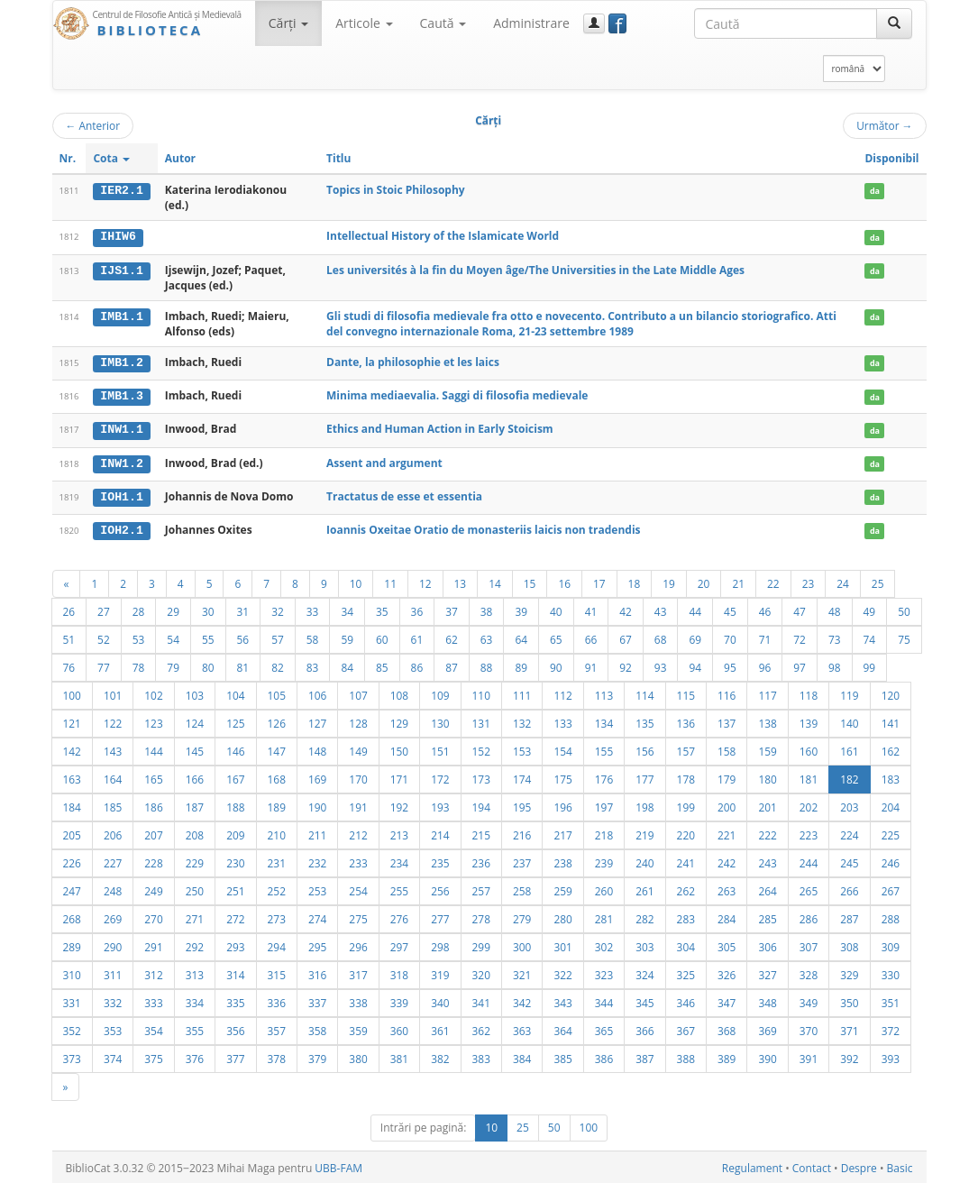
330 (891, 972)
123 (153, 720)
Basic (900, 1165)
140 (849, 720)
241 (686, 860)
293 (235, 944)
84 (347, 664)
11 (390, 580)
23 (808, 580)
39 (521, 608)
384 (522, 1056)
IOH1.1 (121, 495)
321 (522, 972)
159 (767, 748)
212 (358, 832)
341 (481, 1000)
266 (849, 888)
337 (317, 1000)
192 (399, 804)
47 (799, 608)
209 (235, 832)
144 (153, 748)
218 (604, 832)
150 (399, 748)
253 (317, 888)
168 (277, 776)
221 (727, 832)
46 (765, 608)
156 (644, 748)
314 (235, 972)
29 (173, 608)
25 (878, 580)
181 (809, 776)
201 (767, 804)
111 (522, 692)
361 (440, 1028)
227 (113, 860)
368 (727, 1028)
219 (644, 832)
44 (695, 608)
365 (604, 1028)
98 (834, 664)
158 (727, 748)
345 (644, 1000)
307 (809, 944)
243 (767, 860)
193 (440, 804)
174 (522, 776)
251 (235, 888)
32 (277, 608)
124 (195, 720)
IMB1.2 (121, 362)
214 (440, 832)
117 (767, 692)
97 (799, 664)
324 (644, 972)
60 (382, 636)
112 (562, 692)
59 (347, 636)
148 (317, 748)
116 (727, 692)
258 (522, 888)
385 (562, 1056)
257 (481, 888)
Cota (111, 158)
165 (153, 776)
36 (417, 608)
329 (849, 972)
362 (481, 1028)
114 (644, 692)
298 (440, 944)
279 (522, 916)
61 (417, 636)
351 (891, 1000)
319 (440, 972)
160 (809, 748)
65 (556, 636)
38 (486, 608)
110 (481, 692)
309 (891, 944)
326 (727, 972)
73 (834, 636)
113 (604, 692)
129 (399, 720)
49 (870, 608)
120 (891, 692)
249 (153, 888)
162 (891, 748)
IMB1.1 (121, 315)
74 (870, 636)
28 (139, 608)
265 (809, 888)
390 (767, 1056)
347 (727, 1000)
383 (481, 1056)
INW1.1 (121, 428)
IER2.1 (121, 190)
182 (849, 776)
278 (481, 916)
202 (809, 804)
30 (208, 608)
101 (113, 692)
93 (660, 664)
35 (382, 608)
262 (686, 888)
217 (562, 832)
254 (358, 888)
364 (562, 1028)
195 (522, 804)
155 (604, 748)
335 (235, 1000)
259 (562, 888)
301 (562, 944)
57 (277, 636)
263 (727, 888)
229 (195, 860)
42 (625, 608)
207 (153, 832)
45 (730, 608)
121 (72, 720)
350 (849, 1000)
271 (195, 916)
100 (72, 692)
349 (809, 1000)
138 (767, 720)
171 (399, 776)
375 (153, 1056)
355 (195, 1028)
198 (644, 804)
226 (72, 860)
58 (312, 636)
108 (399, 692)
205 (72, 832)
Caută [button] (443, 23)
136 (686, 720)
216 (522, 832)
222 (767, 832)
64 (521, 636)
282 (644, 916)
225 (891, 832)
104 (235, 692)
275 (358, 916)
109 (440, 692)
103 (195, 692)
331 (72, 1000)
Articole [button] (363, 23)
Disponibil (891, 158)
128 (358, 720)
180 (767, 776)
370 (809, 1028)
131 (481, 720)
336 (277, 1000)
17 (599, 580)
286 (809, 916)
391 (809, 1056)
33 (312, 608)
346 (686, 1000)
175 (562, 776)
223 (809, 832)
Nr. (68, 158)
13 (460, 580)
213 (399, 832)
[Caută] (894, 23)
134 (604, 720)
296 (358, 944)
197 (604, 804)
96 (765, 664)
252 (277, 888)
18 (634, 580)
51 (69, 636)
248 (113, 888)
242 (727, 860)
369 (767, 1028)
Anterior (93, 125)
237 (522, 860)
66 (591, 636)
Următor (884, 125)
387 (644, 1056)
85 (382, 664)
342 (522, 1000)
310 (72, 972)
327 (767, 972)
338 (358, 1000)
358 (317, 1028)
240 (644, 860)
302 (604, 944)
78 (139, 664)
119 (849, 692)
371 (849, 1028)
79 (173, 664)
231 (277, 860)
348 (767, 1000)
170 (358, 776)
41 (591, 608)
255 (399, 888)
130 (440, 720)
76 (69, 664)
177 (644, 776)
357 (277, 1028)
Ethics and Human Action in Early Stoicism (439, 428)
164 (113, 776)
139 (809, 720)
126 (277, 720)
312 (153, 972)
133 (562, 720)
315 (277, 972)
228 (153, 860)
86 (417, 664)
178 (686, 776)
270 (153, 916)
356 (235, 1028)
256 (440, 888)
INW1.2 (121, 462)
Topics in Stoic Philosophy (395, 189)
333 (153, 1000)
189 (277, 804)
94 (695, 664)
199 (686, 804)
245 (849, 860)
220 (686, 832)
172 (440, 776)
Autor (180, 158)
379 (317, 1056)
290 (113, 944)
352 (72, 1028)
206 (113, 832)
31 (243, 608)
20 (704, 580)
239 (604, 860)
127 (317, 720)
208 (195, 832)
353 (113, 1028)
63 (486, 636)
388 (686, 1056)
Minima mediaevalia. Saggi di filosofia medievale (457, 395)
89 (521, 664)
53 (139, 636)
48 (834, 608)
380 (358, 1056)
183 (891, 776)
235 (440, 860)
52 (103, 636)
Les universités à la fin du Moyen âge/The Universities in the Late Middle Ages (535, 269)
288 (891, 916)
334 (195, 1000)
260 (604, 888)
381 (399, 1056)
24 (842, 580)
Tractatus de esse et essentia (404, 494)
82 (277, 664)
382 (440, 1056)
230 (235, 860)
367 (686, 1028)
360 (399, 1028)
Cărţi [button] (288, 23)
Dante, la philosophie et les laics (412, 362)
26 (69, 608)
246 (891, 860)
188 (235, 804)
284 (727, 916)
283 (686, 916)
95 (730, 664)
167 (235, 776)
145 (195, 748)
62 (451, 636)
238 (562, 860)
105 (277, 692)
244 (809, 860)
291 (153, 944)
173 (481, 776)
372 (891, 1028)
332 (113, 1000)
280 (562, 916)
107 (358, 692)
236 (481, 860)
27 (103, 608)
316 (317, 972)
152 (481, 748)
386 (604, 1056)
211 (317, 832)
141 (891, 720)
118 (809, 692)
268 (72, 916)
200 (727, 804)
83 (312, 664)
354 (153, 1028)
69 (695, 636)
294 (277, 944)
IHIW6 (118, 236)
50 (904, 608)
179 (727, 776)
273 (277, 916)
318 (399, 972)
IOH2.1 (121, 528)
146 (235, 748)
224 (849, 832)
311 (113, 972)
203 (849, 804)
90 (556, 664)
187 (195, 804)
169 (317, 776)
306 (767, 944)
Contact (811, 1165)
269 (113, 916)
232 (317, 860)
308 (849, 944)
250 (195, 888)
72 (799, 636)
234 (399, 860)
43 (660, 608)
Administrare (531, 23)
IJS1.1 (121, 269)
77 (103, 664)
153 (522, 748)
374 (113, 1056)
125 (235, 720)
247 (72, 888)
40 (556, 608)
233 (358, 860)
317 (358, 972)
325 (686, 972)
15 (530, 580)
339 (399, 1000)
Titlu (338, 158)
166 (195, 776)
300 (522, 944)
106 (317, 692)
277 (440, 916)
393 (891, 1056)
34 (347, 608)
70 (730, 636)
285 (767, 916)
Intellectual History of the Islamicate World (442, 235)
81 (243, 664)
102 (153, 692)
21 (738, 580)
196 (562, 804)
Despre (859, 1165)
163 (72, 776)
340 (440, 1000)
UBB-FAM (338, 1165)
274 (317, 916)
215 (481, 832)
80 (208, 664)
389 (727, 1056)
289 (72, 944)
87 (451, 664)
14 (495, 580)
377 (235, 1056)
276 (399, 916)
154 (562, 748)
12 (425, 580)
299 (481, 944)
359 (358, 1028)
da (875, 191)
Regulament (752, 1165)
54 (173, 636)
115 (686, 692)
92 (625, 664)
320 (481, 972)
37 (451, 608)
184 (72, 804)
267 (891, 888)
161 (849, 748)
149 (358, 748)
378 (277, 1056)
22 (773, 580)
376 (195, 1056)
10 (356, 580)
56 (243, 636)
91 (591, 664)
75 (904, 636)
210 (277, 832)
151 (440, 748)
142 (72, 748)
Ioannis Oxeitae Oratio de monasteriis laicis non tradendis (483, 528)
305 (727, 944)
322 (562, 972)
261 (644, 888)
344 (604, 1000)
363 (522, 1028)
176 (604, 776)
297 (399, 944)
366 (644, 1028)
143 (113, 748)
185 (113, 804)
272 (235, 916)
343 (562, 1000)
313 (195, 972)
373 (72, 1056)
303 (644, 944)
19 (669, 580)
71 (765, 636)
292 (195, 944)
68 (660, 636)
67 (625, 636)
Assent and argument (384, 461)
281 (604, 916)
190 (317, 804)
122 (113, 720)
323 (604, 972)
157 (686, 748)
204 (891, 804)
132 (522, 720)
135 (644, 720)
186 (153, 804)
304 (686, 944)
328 (809, 972)
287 (849, 916)
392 (849, 1056)
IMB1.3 (121, 396)
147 (277, 748)
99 (870, 664)
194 (481, 804)
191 (358, 804)
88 (486, 664)
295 (317, 944)
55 (208, 636)
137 (727, 720)
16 (564, 580)
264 (767, 888)
